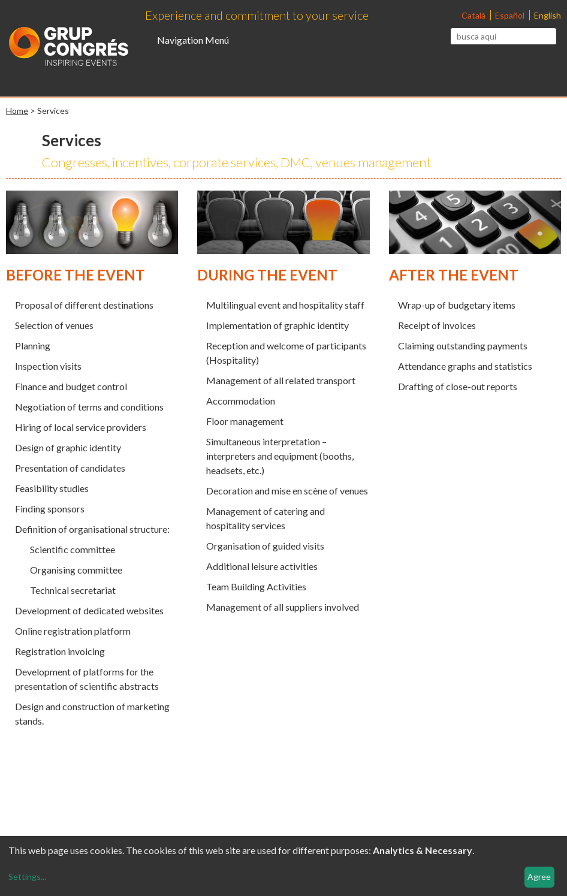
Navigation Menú (193, 40)
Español (510, 15)
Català (474, 15)
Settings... (27, 876)
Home (17, 110)
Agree (539, 876)
